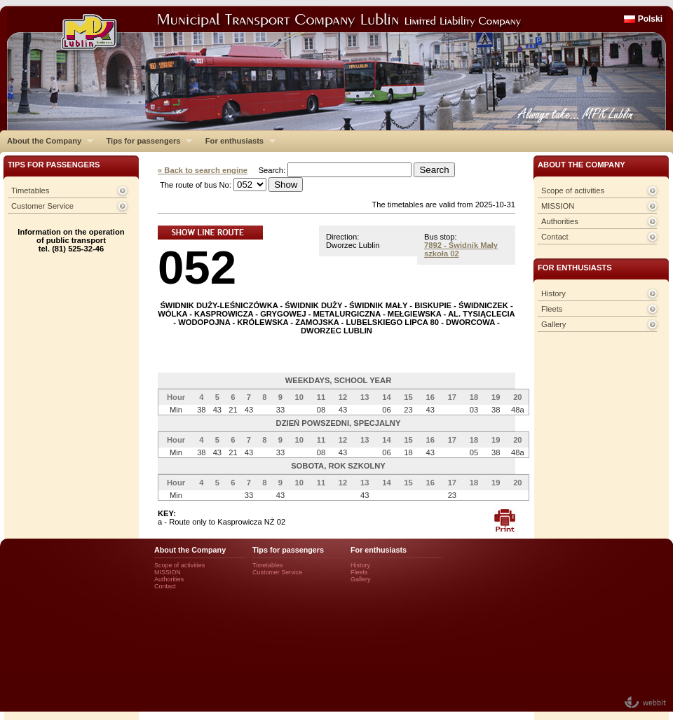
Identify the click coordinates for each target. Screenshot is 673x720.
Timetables (30, 190)
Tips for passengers (145, 141)
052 (197, 267)
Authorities (559, 221)
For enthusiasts (237, 141)
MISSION (557, 206)
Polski (650, 19)
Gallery (553, 324)
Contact (555, 237)
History (553, 293)
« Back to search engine (202, 170)
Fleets (551, 309)
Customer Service (42, 206)
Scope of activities (572, 190)
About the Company (46, 141)
